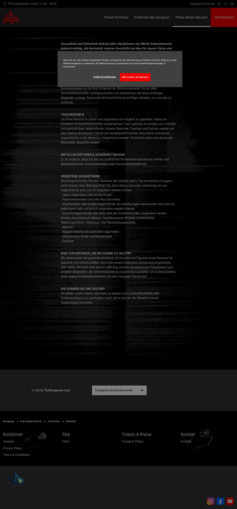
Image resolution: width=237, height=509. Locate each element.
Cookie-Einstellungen (104, 76)
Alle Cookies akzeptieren (135, 77)
